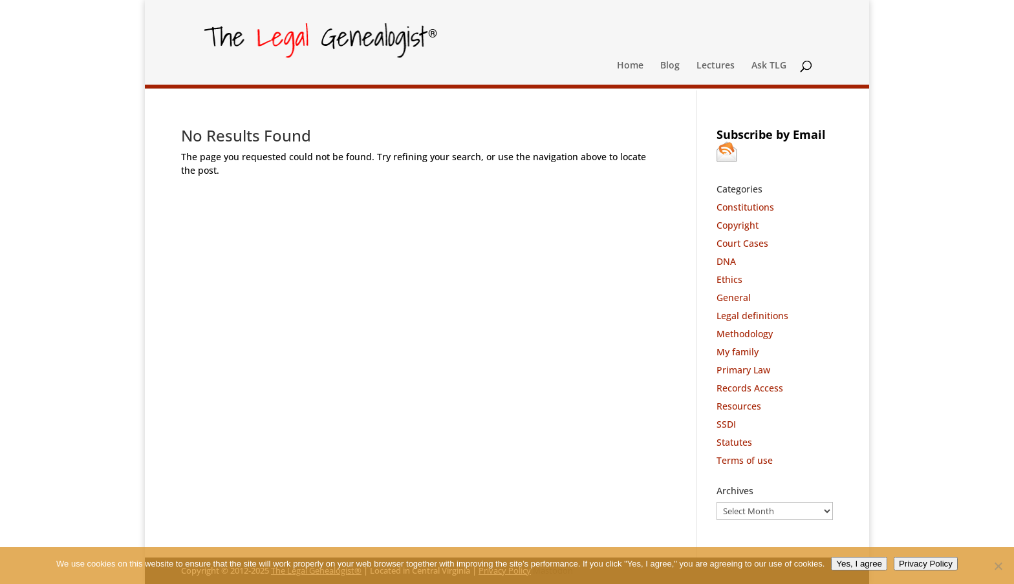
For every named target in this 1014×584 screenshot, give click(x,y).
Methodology (745, 334)
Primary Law (743, 370)
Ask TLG (768, 66)
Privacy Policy (926, 563)
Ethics (729, 279)
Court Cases (742, 243)
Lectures (715, 66)
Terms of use (745, 460)
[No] (997, 565)
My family (738, 352)
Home (630, 66)
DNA (726, 261)
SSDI (726, 424)
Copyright (738, 225)
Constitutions (745, 207)
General (734, 297)
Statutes (734, 442)
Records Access (750, 388)
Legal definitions (752, 315)
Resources (739, 406)
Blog (670, 66)
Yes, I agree (859, 563)
